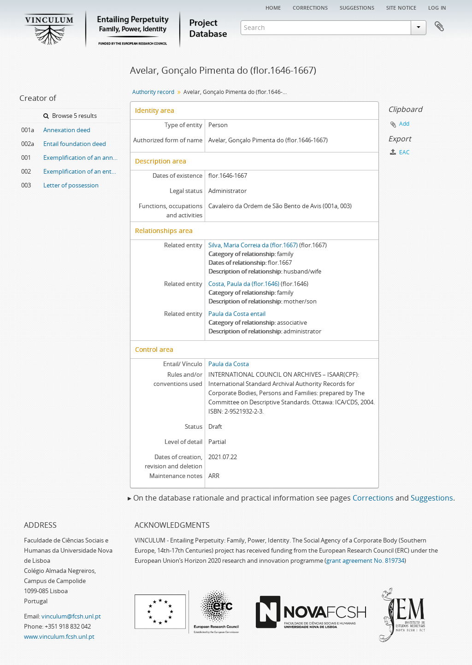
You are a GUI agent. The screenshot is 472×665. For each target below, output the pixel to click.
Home (273, 7)
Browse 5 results (70, 115)
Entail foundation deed (74, 144)
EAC (400, 152)
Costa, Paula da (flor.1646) (243, 284)
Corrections (310, 7)
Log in (437, 7)
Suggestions (357, 7)
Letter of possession (71, 185)
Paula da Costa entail (237, 313)
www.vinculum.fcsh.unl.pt (59, 636)
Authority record (153, 92)
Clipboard (439, 26)
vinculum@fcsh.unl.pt (71, 616)
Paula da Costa (228, 364)
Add (404, 124)
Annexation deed (66, 130)
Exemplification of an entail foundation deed (82, 171)
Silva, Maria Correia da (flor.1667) (253, 245)
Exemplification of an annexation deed (82, 157)
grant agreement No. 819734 (365, 560)
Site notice (401, 7)
